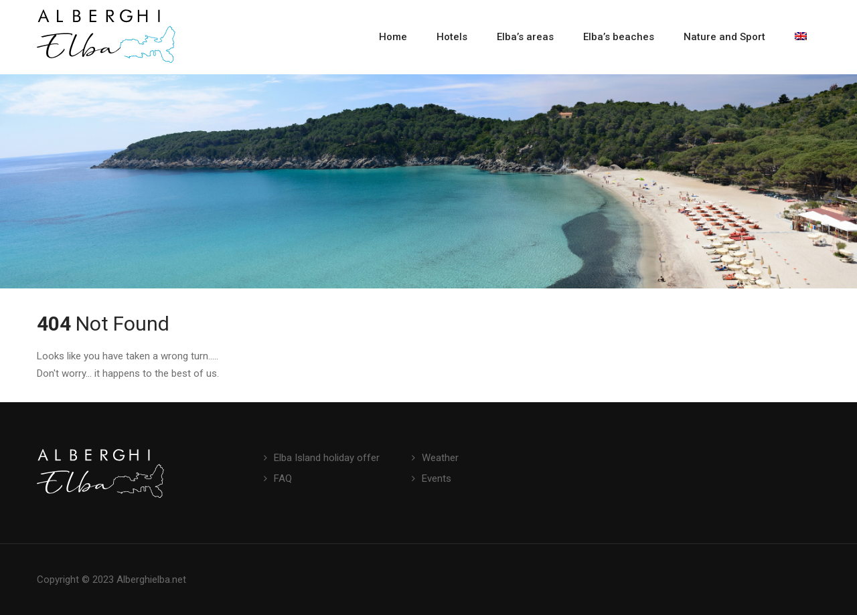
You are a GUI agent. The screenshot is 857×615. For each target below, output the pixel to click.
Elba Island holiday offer (327, 458)
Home (393, 37)
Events (436, 478)
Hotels (452, 37)
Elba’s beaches (618, 37)
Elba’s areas (525, 37)
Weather (440, 458)
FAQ (283, 478)
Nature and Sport (724, 37)
